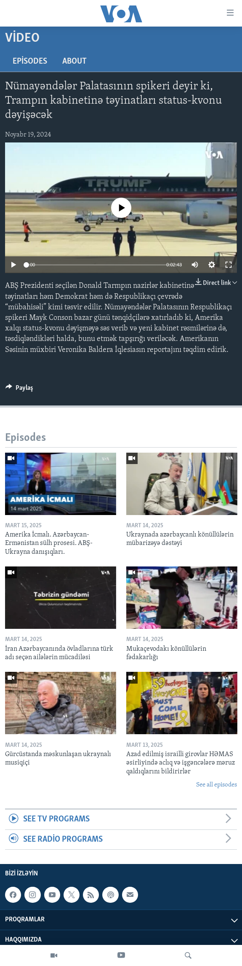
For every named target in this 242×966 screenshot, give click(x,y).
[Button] (19, 390)
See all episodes (216, 785)
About (74, 61)
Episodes (30, 61)
